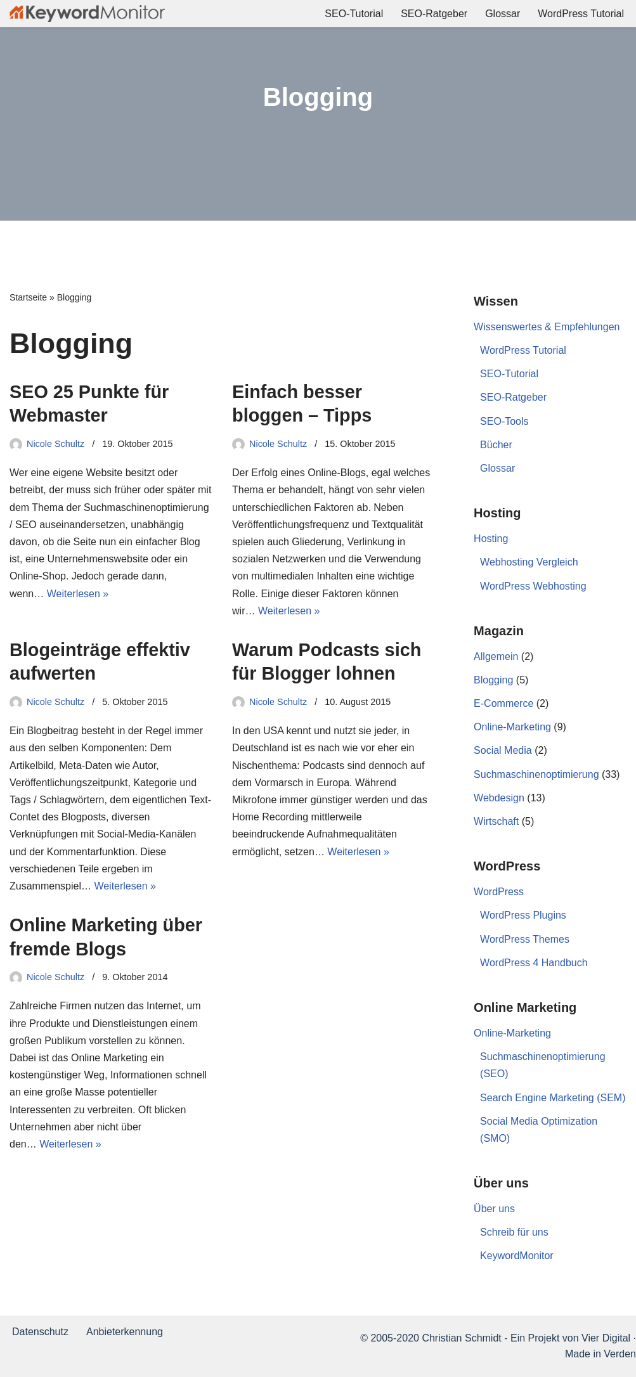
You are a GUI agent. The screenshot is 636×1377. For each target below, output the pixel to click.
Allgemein (496, 656)
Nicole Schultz (55, 444)
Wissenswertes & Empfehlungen (547, 326)
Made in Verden (600, 1353)
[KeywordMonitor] (87, 13)
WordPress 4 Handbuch (534, 962)
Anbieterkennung (124, 1331)
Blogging (493, 680)
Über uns (494, 1208)
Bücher (496, 444)
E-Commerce (503, 703)
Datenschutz (40, 1331)
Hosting (491, 538)
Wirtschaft (496, 821)
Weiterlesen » (78, 593)
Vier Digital (605, 1338)
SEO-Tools (504, 421)
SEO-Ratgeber (434, 13)
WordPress (499, 891)
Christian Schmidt (461, 1338)
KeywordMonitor (517, 1255)
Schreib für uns (514, 1232)
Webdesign (499, 797)
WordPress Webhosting (533, 586)
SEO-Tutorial (354, 13)
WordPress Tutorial (581, 13)
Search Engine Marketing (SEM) (552, 1097)
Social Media (503, 750)
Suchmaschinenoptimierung (536, 774)
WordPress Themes (524, 939)
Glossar (502, 13)
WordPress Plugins (523, 915)
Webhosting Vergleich (529, 562)
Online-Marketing (512, 726)
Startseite (28, 297)
